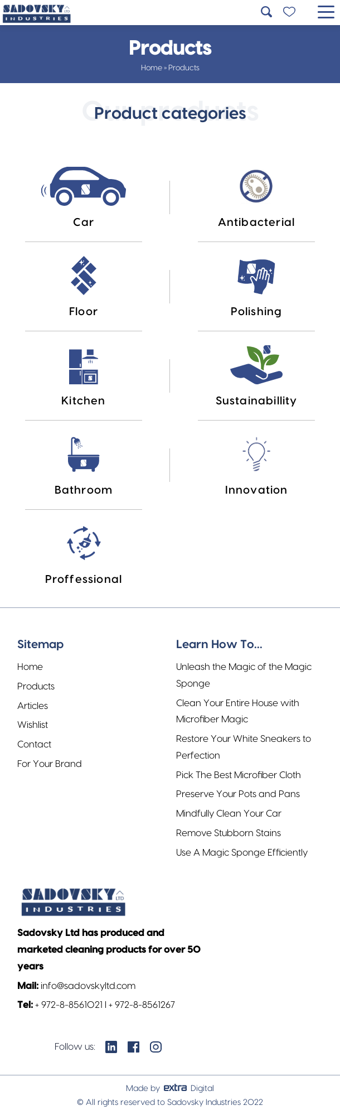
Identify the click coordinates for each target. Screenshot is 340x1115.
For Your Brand (49, 764)
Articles (32, 706)
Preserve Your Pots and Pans (238, 794)
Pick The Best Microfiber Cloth (238, 775)
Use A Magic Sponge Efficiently (242, 852)
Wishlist (32, 725)
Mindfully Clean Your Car (228, 813)
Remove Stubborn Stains (228, 833)
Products (36, 686)
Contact (34, 744)
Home (151, 68)
